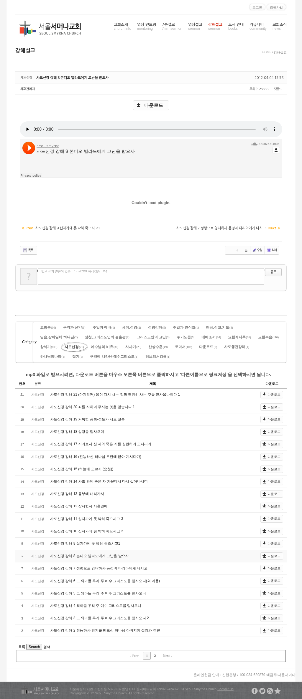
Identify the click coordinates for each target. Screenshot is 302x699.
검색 (46, 647)
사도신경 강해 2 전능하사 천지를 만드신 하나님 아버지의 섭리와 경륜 (105, 630)
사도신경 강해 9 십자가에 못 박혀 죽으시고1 (85, 543)
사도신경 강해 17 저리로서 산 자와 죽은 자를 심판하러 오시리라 (100, 444)
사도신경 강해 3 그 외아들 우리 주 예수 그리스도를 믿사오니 (98, 618)
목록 (28, 250)
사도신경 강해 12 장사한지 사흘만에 (79, 506)
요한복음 (268, 337)
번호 (22, 383)
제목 (153, 383)
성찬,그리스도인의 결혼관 (107, 337)
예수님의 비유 (104, 346)
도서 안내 (236, 27)
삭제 (272, 250)
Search (34, 647)
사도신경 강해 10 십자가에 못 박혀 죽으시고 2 (86, 531)
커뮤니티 (258, 27)
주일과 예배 (104, 327)
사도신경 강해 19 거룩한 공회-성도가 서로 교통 (87, 419)
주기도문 (186, 337)
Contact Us (225, 688)
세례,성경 (131, 327)
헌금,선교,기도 (219, 327)
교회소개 (122, 27)
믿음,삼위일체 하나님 (59, 337)
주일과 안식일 (186, 327)
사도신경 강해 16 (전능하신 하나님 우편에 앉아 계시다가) (95, 456)
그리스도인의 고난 (153, 337)
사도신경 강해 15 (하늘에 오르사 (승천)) (81, 469)
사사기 (133, 346)
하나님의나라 (52, 356)
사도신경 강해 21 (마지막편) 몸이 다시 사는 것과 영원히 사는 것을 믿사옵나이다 (114, 394)
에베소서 (211, 337)
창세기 (49, 346)
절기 (77, 356)
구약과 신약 (74, 327)
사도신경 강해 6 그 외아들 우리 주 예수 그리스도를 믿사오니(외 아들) (105, 581)
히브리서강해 (157, 356)
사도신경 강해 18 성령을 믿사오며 (77, 431)
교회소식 (280, 27)
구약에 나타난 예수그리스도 (114, 356)
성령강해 (157, 327)
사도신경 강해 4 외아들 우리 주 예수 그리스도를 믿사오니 (95, 605)
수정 (257, 250)
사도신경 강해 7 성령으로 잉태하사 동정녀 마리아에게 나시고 (98, 568)
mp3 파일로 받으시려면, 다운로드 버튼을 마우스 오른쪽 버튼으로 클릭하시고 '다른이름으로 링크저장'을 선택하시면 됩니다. (148, 374)
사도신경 (74, 346)
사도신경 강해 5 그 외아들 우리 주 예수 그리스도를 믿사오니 (98, 593)
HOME (267, 52)
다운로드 (153, 105)
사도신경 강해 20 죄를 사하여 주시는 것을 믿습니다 (91, 407)
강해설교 (215, 27)
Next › (167, 655)
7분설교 (172, 27)
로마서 (183, 346)
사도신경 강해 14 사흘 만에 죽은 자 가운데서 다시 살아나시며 (99, 481)
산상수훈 (158, 346)
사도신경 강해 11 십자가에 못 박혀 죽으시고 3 (86, 518)
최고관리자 (27, 89)
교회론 (48, 327)
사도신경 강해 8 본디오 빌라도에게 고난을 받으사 (72, 77)
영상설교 (195, 27)
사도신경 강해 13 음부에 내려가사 (77, 493)
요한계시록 (239, 337)
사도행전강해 (236, 346)
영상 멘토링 (146, 27)
